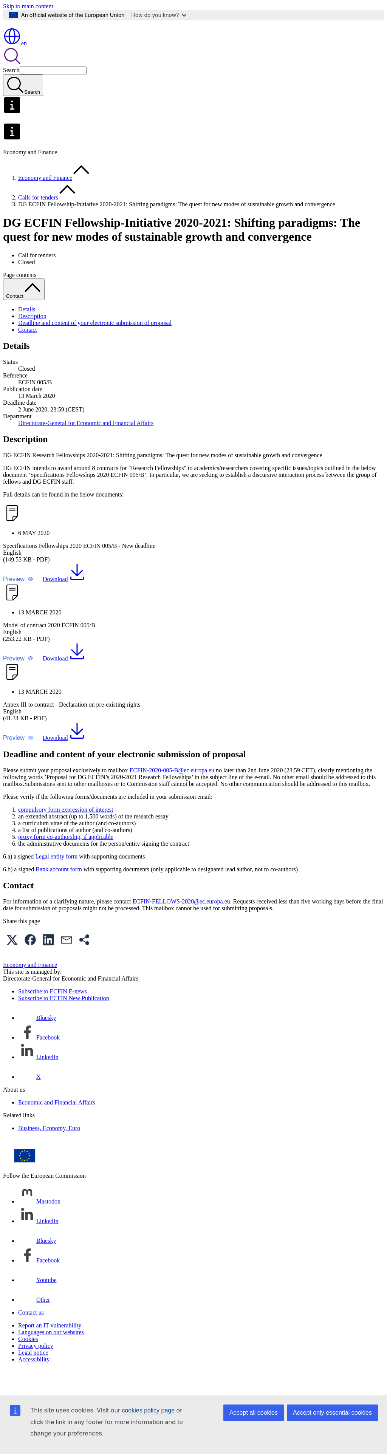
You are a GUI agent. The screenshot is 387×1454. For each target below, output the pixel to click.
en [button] (15, 65)
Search (11, 92)
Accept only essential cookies (332, 1412)
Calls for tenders (38, 219)
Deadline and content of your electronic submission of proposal (95, 345)
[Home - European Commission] (58, 45)
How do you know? (159, 15)
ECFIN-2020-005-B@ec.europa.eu (172, 792)
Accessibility (34, 1381)
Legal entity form (56, 878)
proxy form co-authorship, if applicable (65, 858)
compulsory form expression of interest (65, 831)
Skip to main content (28, 6)
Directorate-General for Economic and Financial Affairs (85, 445)
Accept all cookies (253, 1412)
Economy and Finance (45, 199)
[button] (18, 601)
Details (26, 331)
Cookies (28, 1361)
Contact (27, 351)
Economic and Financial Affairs (56, 1124)
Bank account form (59, 891)
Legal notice (33, 1374)
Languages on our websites (51, 1354)
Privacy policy (35, 1367)
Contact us (31, 1334)
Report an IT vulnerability (49, 1347)
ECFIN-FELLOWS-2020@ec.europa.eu (181, 923)
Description (32, 338)
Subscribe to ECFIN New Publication (63, 1020)
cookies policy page (148, 1410)
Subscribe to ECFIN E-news (52, 1013)
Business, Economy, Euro (49, 1150)
